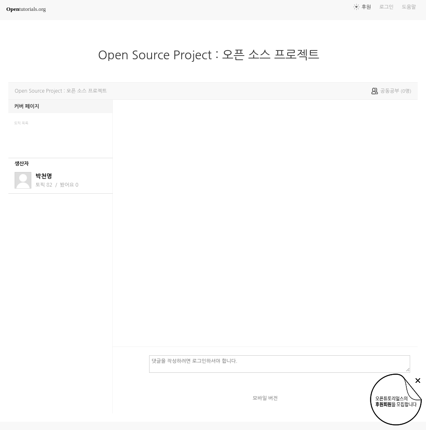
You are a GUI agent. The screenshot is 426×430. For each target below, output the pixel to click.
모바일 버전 (265, 398)
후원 (366, 7)
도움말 (409, 7)
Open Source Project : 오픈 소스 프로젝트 (212, 55)
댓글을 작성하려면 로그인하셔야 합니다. (280, 364)
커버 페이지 (26, 106)
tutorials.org (26, 9)
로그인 (386, 7)
